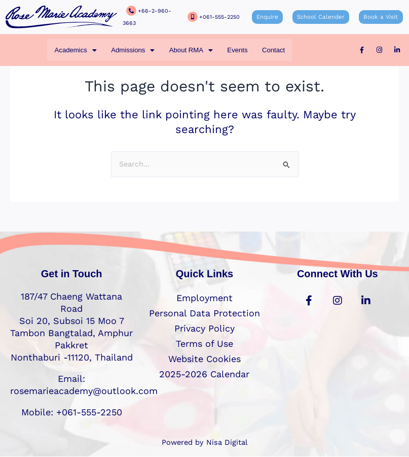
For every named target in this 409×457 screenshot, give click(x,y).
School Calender (321, 17)
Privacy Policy (204, 328)
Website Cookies (204, 358)
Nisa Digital (226, 442)
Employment (204, 297)
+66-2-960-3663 (158, 17)
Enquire (269, 17)
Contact (274, 50)
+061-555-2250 (218, 17)
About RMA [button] (190, 50)
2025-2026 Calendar (204, 374)
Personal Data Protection (204, 313)
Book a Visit (378, 17)
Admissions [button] (132, 50)
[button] (74, 50)
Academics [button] (75, 50)
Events (238, 50)
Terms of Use (204, 343)
